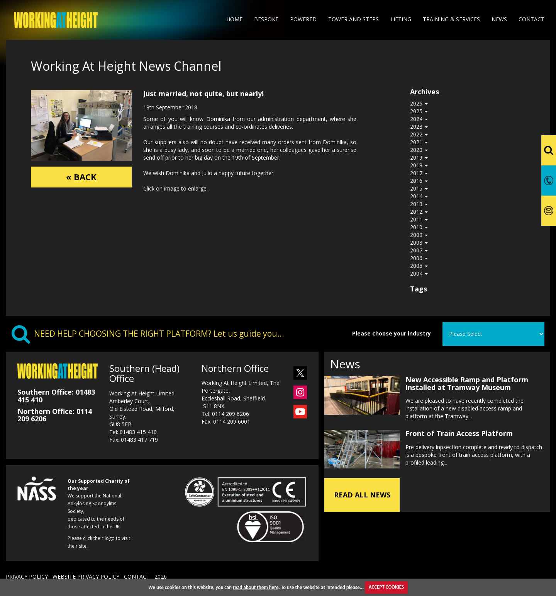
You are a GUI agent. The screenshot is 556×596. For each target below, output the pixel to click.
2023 (419, 126)
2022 (419, 134)
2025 (419, 111)
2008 (419, 242)
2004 (419, 273)
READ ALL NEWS (362, 492)
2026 (419, 103)
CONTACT (137, 576)
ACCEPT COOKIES (386, 587)
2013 (419, 204)
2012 (419, 211)
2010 (419, 227)
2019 (419, 157)
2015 (419, 188)
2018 (419, 165)
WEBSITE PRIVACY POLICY (86, 576)
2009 (419, 234)
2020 (419, 149)
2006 (419, 258)
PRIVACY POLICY (27, 576)
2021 (419, 142)
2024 (419, 119)
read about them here (255, 587)
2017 (419, 173)
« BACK (81, 177)
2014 (419, 196)
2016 (419, 180)
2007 (419, 250)
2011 (419, 219)
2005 (419, 265)
